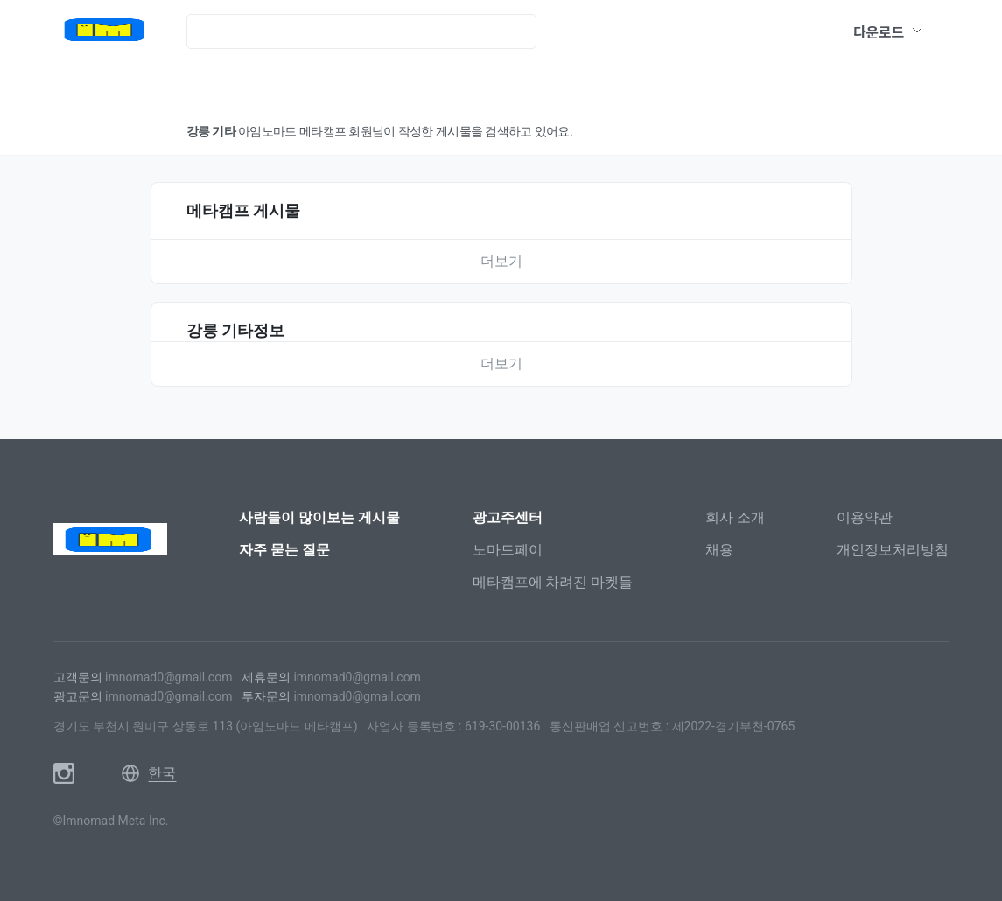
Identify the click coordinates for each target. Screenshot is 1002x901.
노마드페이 (508, 549)
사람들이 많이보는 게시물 (319, 517)
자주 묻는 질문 (284, 549)
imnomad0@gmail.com (168, 677)
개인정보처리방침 (893, 549)
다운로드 (887, 31)
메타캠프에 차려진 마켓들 (553, 582)
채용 (719, 549)
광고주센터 (508, 517)
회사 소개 (735, 517)
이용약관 (865, 517)
